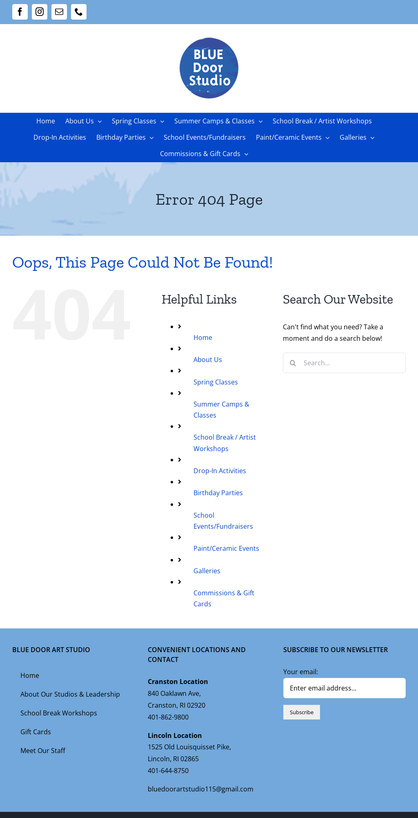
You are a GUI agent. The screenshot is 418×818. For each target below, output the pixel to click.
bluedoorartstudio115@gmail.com (200, 788)
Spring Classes (215, 382)
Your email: (300, 671)
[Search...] (344, 363)
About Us (207, 359)
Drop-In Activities (219, 470)
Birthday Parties (218, 492)
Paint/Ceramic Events (226, 548)
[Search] (293, 363)
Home (202, 337)
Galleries (206, 570)
